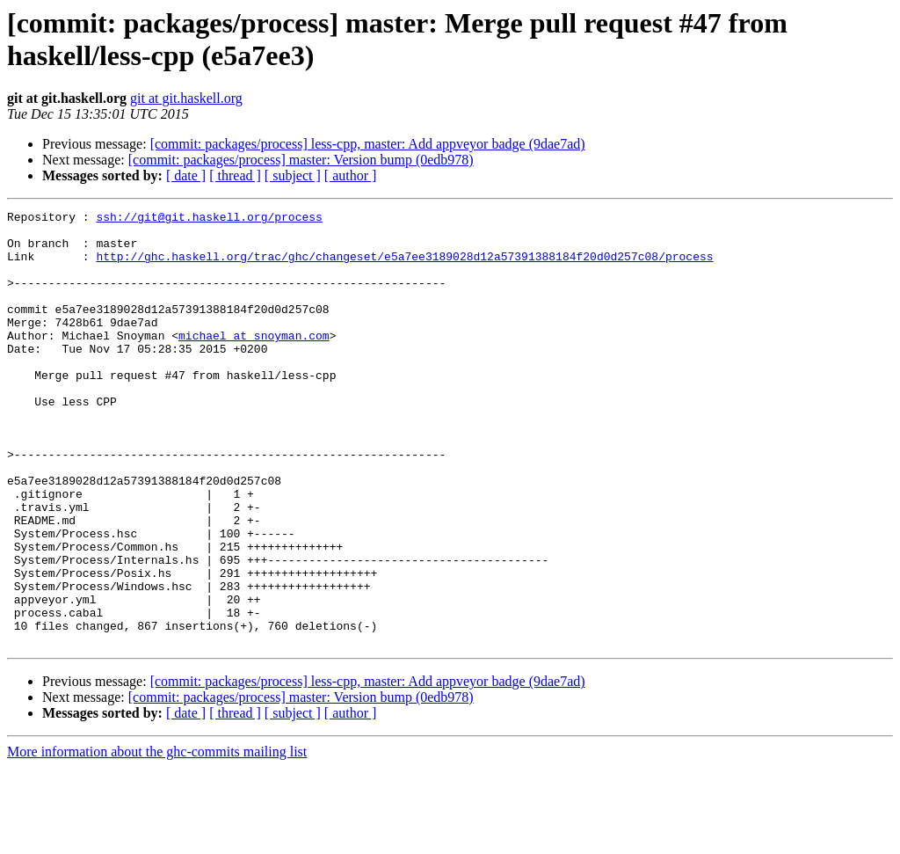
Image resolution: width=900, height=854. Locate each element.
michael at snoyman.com (254, 361)
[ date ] (186, 175)
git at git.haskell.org (186, 98)
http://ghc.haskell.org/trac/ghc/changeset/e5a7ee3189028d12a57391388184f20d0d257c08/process (404, 266)
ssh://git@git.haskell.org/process (209, 219)
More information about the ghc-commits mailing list (157, 838)
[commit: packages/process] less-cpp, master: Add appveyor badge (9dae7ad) (367, 143)
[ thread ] (235, 175)
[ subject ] (293, 175)
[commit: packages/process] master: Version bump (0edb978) (301, 159)
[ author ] (350, 175)
